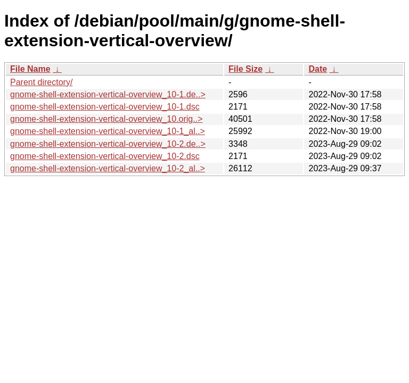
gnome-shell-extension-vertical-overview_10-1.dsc (105, 106)
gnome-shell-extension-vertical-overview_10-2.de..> (108, 143)
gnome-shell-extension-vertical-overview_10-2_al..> (107, 168)
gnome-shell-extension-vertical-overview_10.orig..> (106, 118)
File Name (30, 68)
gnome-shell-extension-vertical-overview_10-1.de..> (108, 94)
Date (317, 68)
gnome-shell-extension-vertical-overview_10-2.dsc (105, 156)
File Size (245, 68)
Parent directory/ (41, 82)
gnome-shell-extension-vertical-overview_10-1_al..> (107, 131)
